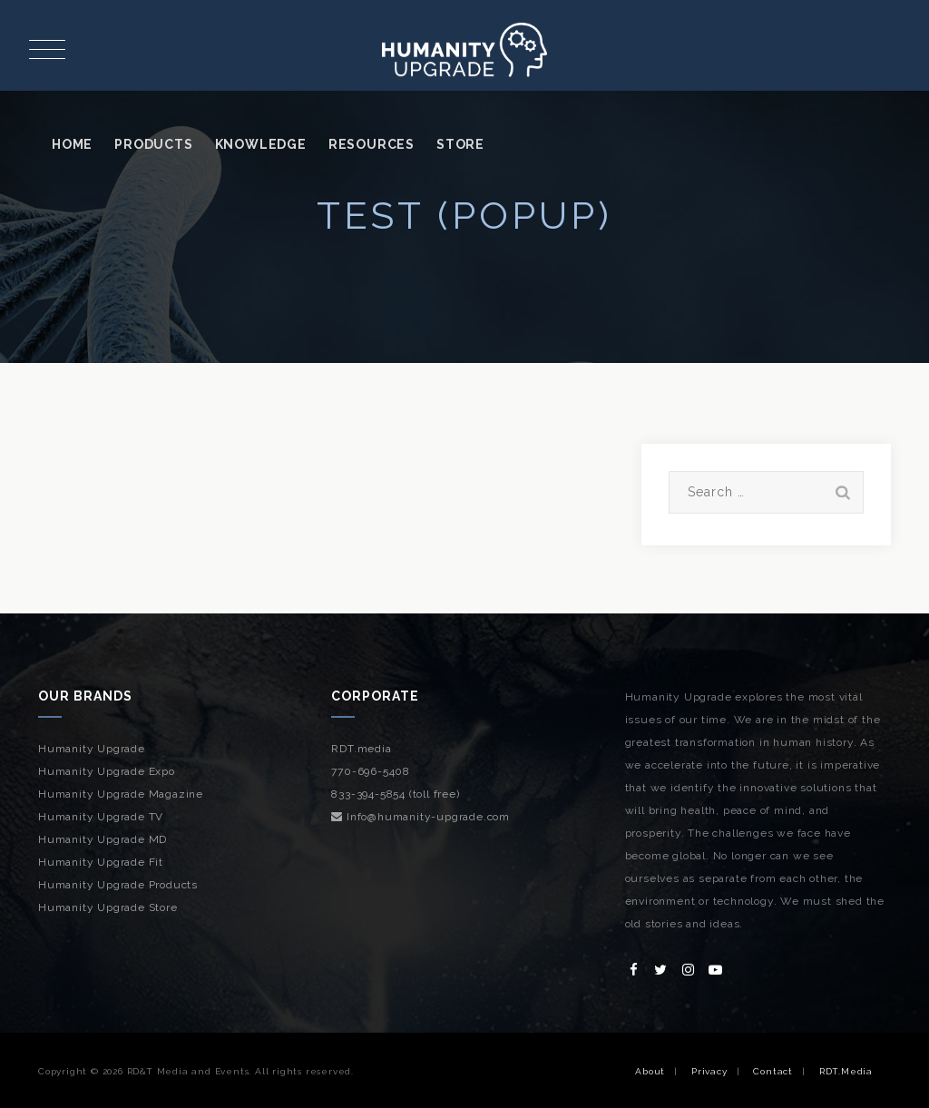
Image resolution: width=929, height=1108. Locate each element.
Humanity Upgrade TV (100, 816)
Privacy (709, 1071)
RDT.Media (846, 1071)
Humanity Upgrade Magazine (120, 794)
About (650, 1071)
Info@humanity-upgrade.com (420, 816)
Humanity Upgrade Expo (106, 771)
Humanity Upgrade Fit (100, 862)
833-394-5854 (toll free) (395, 794)
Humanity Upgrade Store (108, 907)
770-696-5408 (370, 771)
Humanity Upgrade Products (118, 884)
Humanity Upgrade (91, 748)
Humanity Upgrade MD (102, 839)
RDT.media (361, 748)
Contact (773, 1071)
